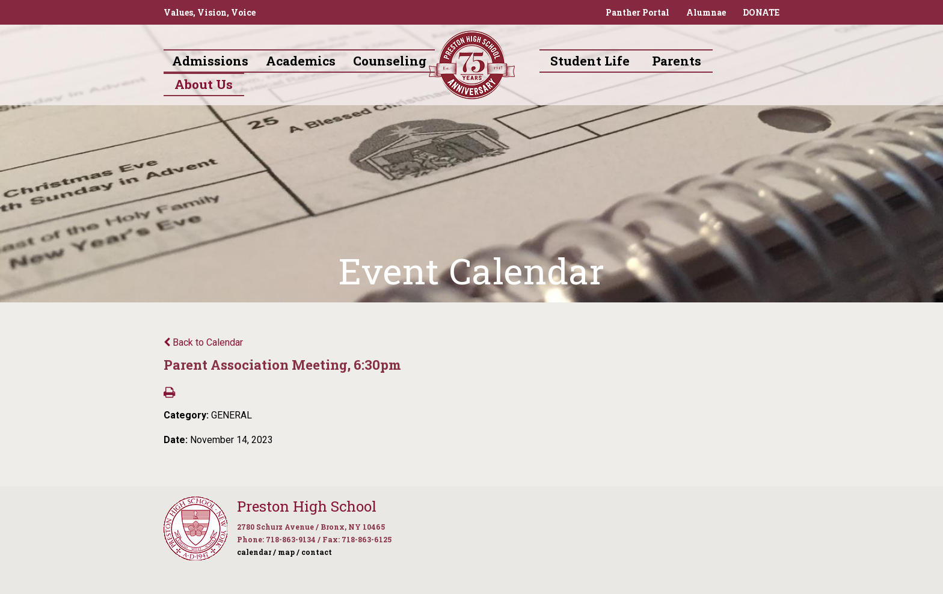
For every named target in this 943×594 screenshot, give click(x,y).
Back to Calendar (203, 342)
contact (316, 552)
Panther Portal (637, 12)
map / (288, 552)
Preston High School (306, 506)
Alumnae (706, 12)
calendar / (256, 552)
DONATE (761, 12)
